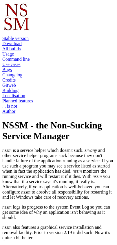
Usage (8, 53)
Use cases (11, 64)
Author (8, 111)
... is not (9, 106)
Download (12, 43)
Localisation (13, 95)
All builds (11, 48)
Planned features (17, 100)
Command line (16, 59)
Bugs (7, 69)
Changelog (12, 74)
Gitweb (9, 85)
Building (10, 90)
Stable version (15, 38)
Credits (9, 80)
